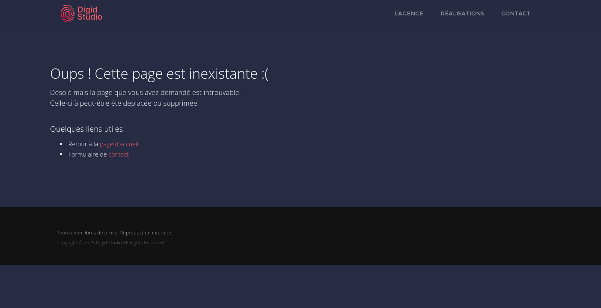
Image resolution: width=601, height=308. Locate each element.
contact (118, 154)
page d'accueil (119, 144)
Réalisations (462, 13)
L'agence (408, 13)
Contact (515, 13)
